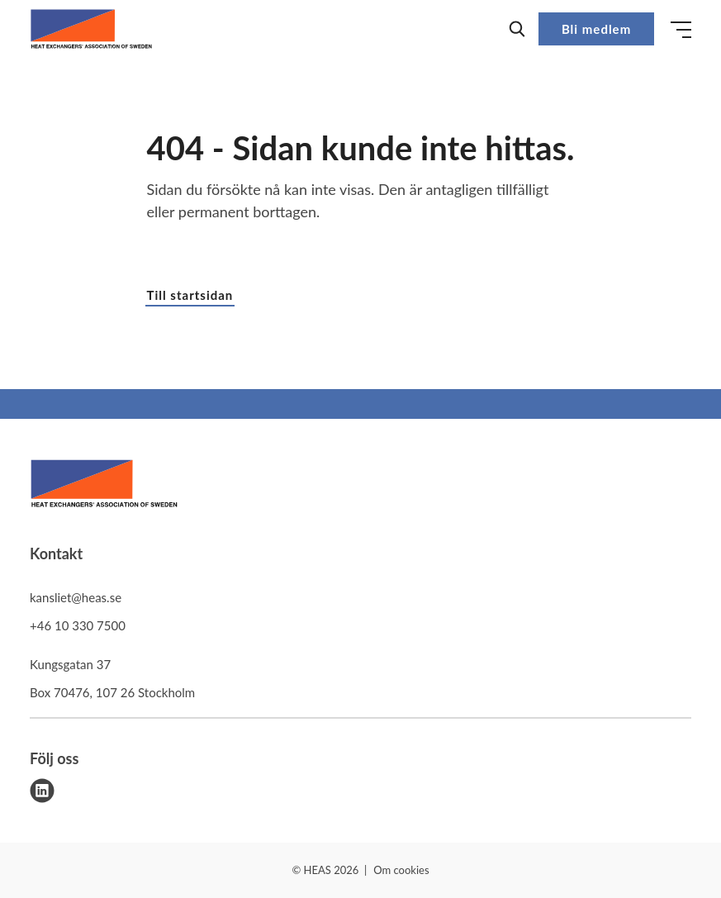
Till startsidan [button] (190, 294)
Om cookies (401, 870)
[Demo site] (91, 29)
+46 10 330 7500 (78, 625)
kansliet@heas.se (75, 597)
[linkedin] (42, 790)
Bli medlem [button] (596, 28)
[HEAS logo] (104, 486)
